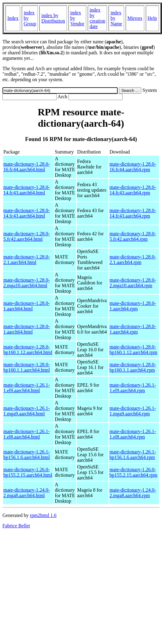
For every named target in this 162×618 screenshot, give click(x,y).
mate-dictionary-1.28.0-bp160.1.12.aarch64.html (27, 349)
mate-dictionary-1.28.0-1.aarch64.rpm (132, 306)
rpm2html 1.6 (43, 515)
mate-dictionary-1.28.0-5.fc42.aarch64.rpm (132, 236)
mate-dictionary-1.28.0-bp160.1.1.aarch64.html (26, 367)
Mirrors (134, 18)
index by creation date (97, 18)
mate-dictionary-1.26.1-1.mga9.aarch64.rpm (132, 411)
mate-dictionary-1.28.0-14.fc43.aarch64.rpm (132, 190)
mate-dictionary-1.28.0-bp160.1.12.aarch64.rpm (133, 349)
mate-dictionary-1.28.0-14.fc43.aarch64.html (26, 190)
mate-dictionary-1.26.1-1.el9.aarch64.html (26, 387)
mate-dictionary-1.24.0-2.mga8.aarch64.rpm (132, 492)
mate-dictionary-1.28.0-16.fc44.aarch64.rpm (132, 166)
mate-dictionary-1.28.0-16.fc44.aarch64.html (26, 166)
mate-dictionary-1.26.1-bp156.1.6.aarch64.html (26, 454)
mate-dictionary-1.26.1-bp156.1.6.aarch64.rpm (132, 454)
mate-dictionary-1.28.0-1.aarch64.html (26, 306)
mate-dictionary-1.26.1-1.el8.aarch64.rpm (132, 434)
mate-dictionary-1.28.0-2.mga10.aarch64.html (26, 282)
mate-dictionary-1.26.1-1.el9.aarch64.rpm (132, 387)
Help (152, 18)
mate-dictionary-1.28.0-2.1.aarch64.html (26, 259)
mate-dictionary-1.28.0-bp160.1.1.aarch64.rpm (132, 367)
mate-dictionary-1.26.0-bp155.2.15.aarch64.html (27, 472)
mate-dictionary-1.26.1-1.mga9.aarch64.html (26, 411)
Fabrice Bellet (16, 525)
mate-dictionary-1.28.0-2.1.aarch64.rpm (132, 259)
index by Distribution (53, 18)
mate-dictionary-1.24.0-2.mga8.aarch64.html (26, 492)
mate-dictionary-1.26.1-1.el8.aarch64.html (26, 434)
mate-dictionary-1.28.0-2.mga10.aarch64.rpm (132, 282)
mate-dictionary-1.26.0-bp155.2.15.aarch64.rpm (133, 472)
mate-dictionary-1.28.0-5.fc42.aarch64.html (26, 236)
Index (12, 18)
